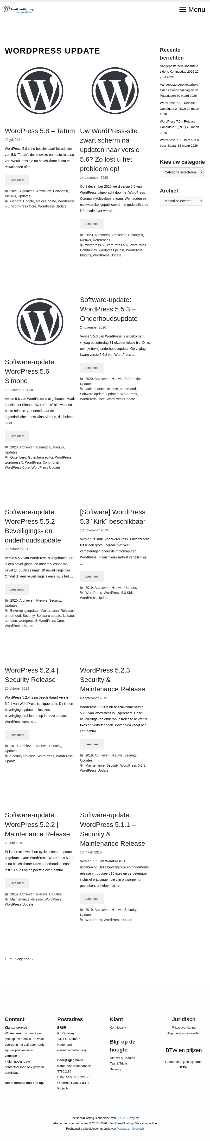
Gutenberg (18, 457)
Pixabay (122, 1128)
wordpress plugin (111, 250)
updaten (112, 394)
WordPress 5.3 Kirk (118, 593)
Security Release (23, 756)
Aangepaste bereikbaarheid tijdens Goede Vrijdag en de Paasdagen (179, 90)
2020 (89, 235)
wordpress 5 (94, 245)
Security (55, 600)
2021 (14, 191)
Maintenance (95, 765)
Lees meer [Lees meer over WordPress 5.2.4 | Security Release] (17, 735)
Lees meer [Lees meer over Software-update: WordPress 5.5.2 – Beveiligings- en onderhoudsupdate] (17, 589)
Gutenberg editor (40, 457)
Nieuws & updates (122, 1058)
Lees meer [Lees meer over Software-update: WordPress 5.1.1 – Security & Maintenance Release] (92, 898)
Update (68, 616)
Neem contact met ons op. (24, 1083)
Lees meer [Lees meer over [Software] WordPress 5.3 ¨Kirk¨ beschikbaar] (92, 576)
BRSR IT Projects (128, 1118)
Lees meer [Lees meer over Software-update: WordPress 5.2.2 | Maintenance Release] (17, 883)
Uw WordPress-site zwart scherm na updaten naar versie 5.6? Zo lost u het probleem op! (110, 149)
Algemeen (27, 191)
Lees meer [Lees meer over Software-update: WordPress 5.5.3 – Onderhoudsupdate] (92, 368)
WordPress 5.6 (117, 245)
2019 (89, 588)
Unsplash (138, 1128)
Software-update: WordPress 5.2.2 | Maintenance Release (37, 824)
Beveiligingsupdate (24, 610)
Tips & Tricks (119, 1063)
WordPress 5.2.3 (132, 765)
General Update (22, 201)
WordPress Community (42, 462)
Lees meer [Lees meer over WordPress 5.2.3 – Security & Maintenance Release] (92, 744)
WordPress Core (23, 206)
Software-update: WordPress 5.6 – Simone (30, 371)
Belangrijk (60, 191)
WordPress (63, 457)
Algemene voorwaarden (183, 1033)
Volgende (24, 959)
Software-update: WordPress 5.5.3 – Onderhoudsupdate (109, 309)
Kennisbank (118, 1027)
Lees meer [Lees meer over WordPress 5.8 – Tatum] (17, 180)
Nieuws (10, 196)
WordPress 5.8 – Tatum (40, 131)
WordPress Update (52, 206)
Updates (24, 196)
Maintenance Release (101, 389)
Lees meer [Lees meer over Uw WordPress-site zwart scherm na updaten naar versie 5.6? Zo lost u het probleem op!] (92, 224)
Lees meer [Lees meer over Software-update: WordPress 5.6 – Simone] (17, 436)
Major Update (46, 201)
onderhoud (128, 389)
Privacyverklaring (184, 1027)
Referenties (101, 240)
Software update (92, 394)
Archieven (43, 191)
